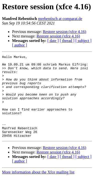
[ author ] (19, 45)
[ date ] (53, 40)
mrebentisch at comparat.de (60, 18)
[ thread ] (67, 40)
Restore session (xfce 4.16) (64, 32)
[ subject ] (83, 40)
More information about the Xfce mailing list (38, 188)
